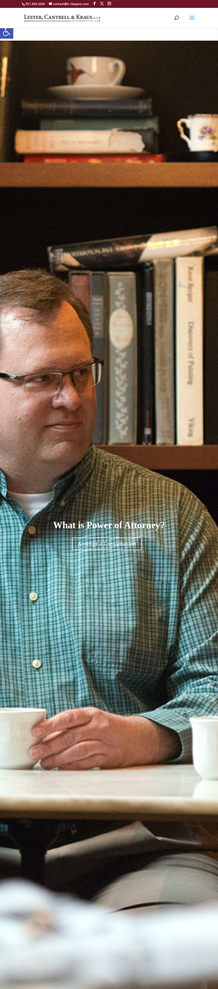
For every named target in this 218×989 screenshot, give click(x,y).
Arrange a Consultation (107, 543)
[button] (6, 32)
